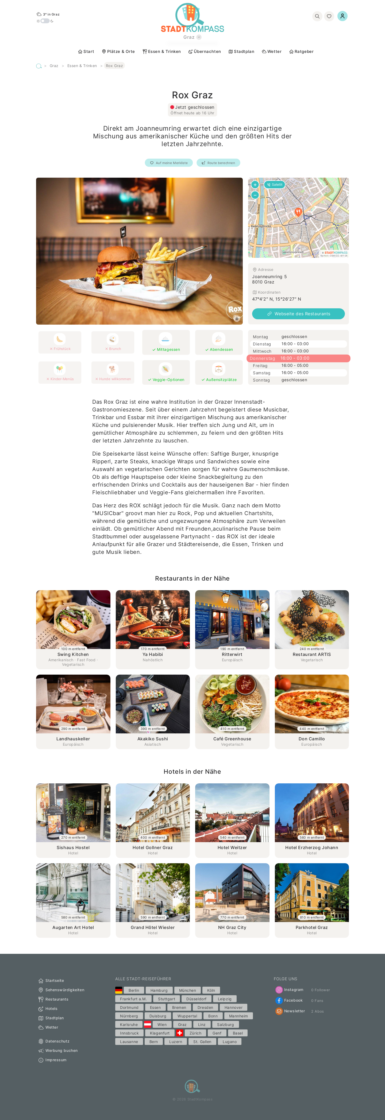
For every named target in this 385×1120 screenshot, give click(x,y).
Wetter (271, 51)
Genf (217, 1033)
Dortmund (129, 1007)
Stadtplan (241, 51)
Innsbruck (129, 1033)
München (187, 990)
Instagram (289, 990)
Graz (54, 65)
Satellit (274, 184)
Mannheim (238, 1016)
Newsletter (290, 1011)
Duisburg (157, 1016)
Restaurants (53, 999)
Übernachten (204, 51)
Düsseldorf (196, 999)
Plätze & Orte (118, 51)
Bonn (213, 1016)
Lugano (230, 1041)
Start (86, 51)
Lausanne (129, 1041)
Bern (153, 1041)
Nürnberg (129, 1016)
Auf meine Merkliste (169, 163)
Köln (211, 990)
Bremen (179, 1007)
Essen (155, 1007)
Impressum (52, 1060)
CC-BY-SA (342, 255)
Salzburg (225, 1024)
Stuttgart (166, 999)
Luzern (175, 1041)
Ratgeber (301, 51)
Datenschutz (54, 1041)
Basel (238, 1033)
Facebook (289, 1000)
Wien (162, 1024)
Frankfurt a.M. (133, 999)
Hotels (47, 1009)
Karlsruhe (129, 1024)
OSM (332, 255)
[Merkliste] (329, 16)
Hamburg (159, 990)
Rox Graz (114, 65)
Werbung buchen (58, 1051)
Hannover (233, 1007)
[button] (298, 212)
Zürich (195, 1033)
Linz (202, 1024)
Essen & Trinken (161, 51)
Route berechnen (218, 163)
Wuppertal (187, 1016)
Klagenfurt (160, 1033)
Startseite (51, 981)
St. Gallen (202, 1041)
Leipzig (225, 999)
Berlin (134, 990)
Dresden (205, 1007)
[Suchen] (317, 16)
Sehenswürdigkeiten (61, 990)
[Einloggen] (342, 16)
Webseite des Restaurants (298, 314)
